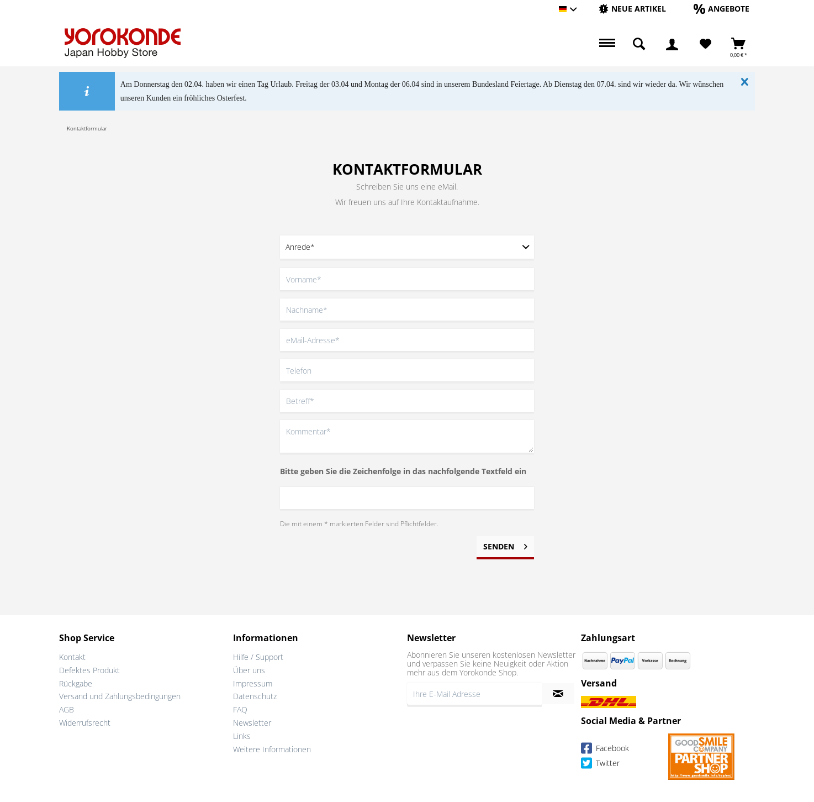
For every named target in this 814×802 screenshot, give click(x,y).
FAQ (240, 709)
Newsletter (252, 722)
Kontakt (72, 657)
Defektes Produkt (89, 670)
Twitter (600, 765)
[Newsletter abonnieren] (558, 694)
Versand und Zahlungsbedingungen (120, 696)
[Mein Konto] (672, 44)
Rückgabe (75, 683)
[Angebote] (721, 8)
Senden (505, 545)
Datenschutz (255, 696)
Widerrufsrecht (84, 722)
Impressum (252, 683)
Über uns (249, 670)
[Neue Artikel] (632, 8)
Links (242, 736)
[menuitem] (632, 9)
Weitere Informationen (272, 749)
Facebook (605, 750)
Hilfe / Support (258, 657)
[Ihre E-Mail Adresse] (474, 694)
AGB (66, 709)
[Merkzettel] (705, 44)
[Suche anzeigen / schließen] (639, 44)
